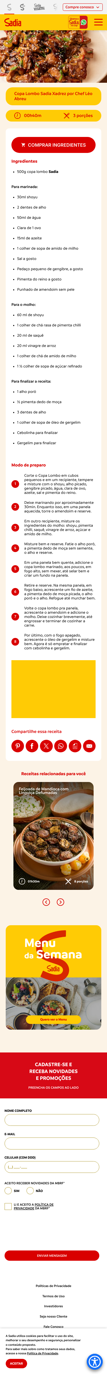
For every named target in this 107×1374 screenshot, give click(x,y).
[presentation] (48, 1230)
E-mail (10, 1134)
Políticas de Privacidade (53, 1286)
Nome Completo (18, 1111)
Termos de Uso (53, 1296)
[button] (46, 902)
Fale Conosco (54, 1327)
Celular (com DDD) (20, 1157)
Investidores (53, 1306)
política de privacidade (33, 1206)
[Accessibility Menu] (95, 1362)
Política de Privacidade (42, 1353)
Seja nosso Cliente (53, 1316)
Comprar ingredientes (53, 145)
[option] (53, 836)
